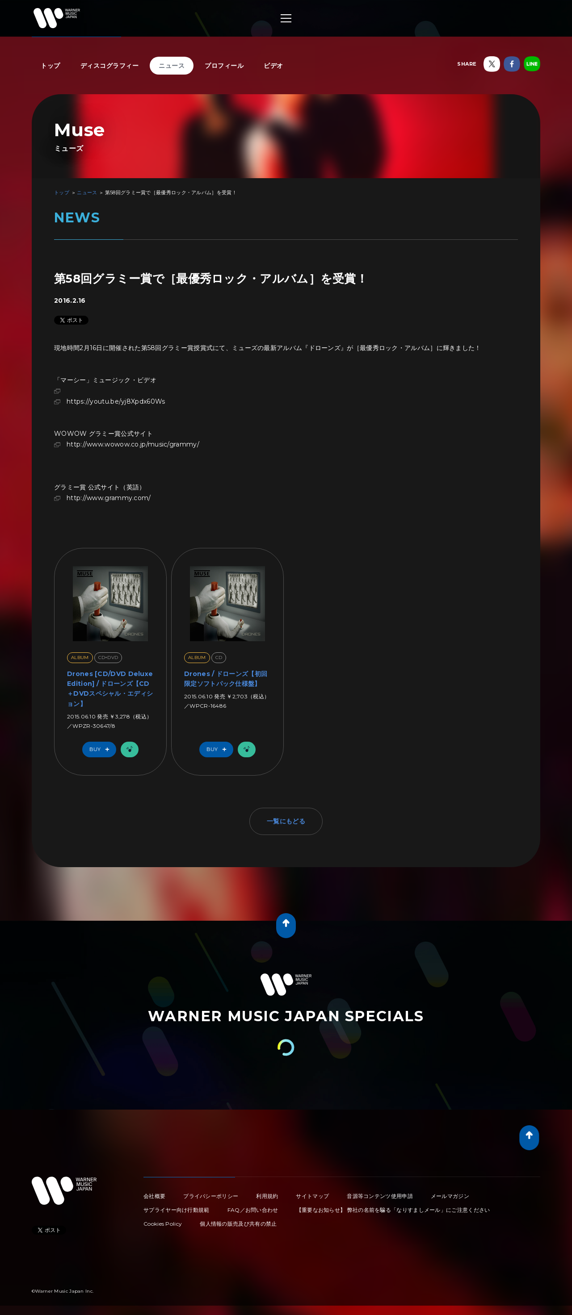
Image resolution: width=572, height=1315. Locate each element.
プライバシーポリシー (210, 1196)
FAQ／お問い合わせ (252, 1209)
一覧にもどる (286, 821)
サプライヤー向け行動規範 (176, 1209)
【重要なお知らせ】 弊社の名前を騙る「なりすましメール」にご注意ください (393, 1209)
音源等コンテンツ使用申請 (380, 1196)
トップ (50, 66)
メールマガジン (450, 1196)
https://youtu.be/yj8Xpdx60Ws (116, 401)
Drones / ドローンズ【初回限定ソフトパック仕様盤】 (225, 679)
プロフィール (224, 66)
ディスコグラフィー (109, 66)
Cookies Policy (162, 1223)
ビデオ (273, 66)
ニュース (172, 66)
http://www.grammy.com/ (109, 498)
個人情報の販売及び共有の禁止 (238, 1223)
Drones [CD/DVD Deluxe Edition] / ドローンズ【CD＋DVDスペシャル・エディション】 (110, 689)
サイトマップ (312, 1196)
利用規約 (267, 1196)
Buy (101, 749)
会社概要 (154, 1196)
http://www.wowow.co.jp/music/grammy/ (133, 444)
